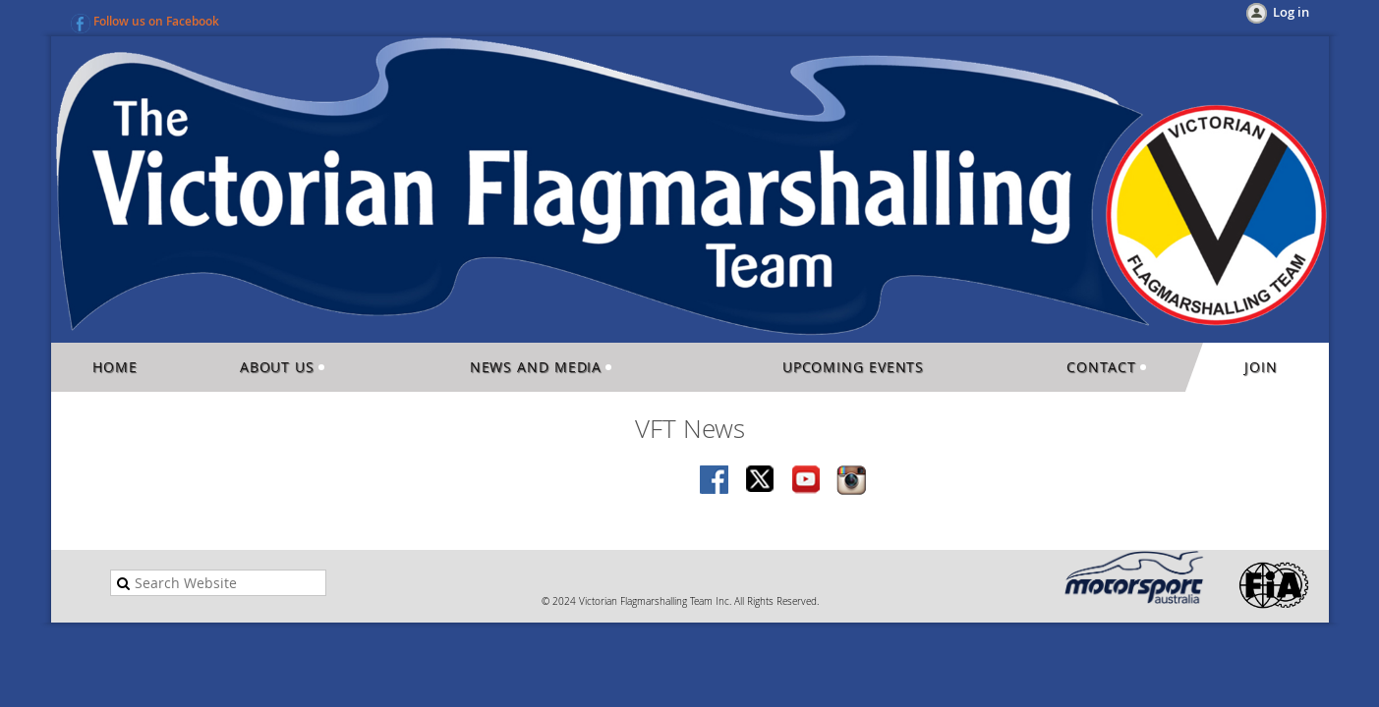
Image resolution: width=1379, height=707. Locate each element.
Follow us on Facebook (156, 21)
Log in (1291, 12)
